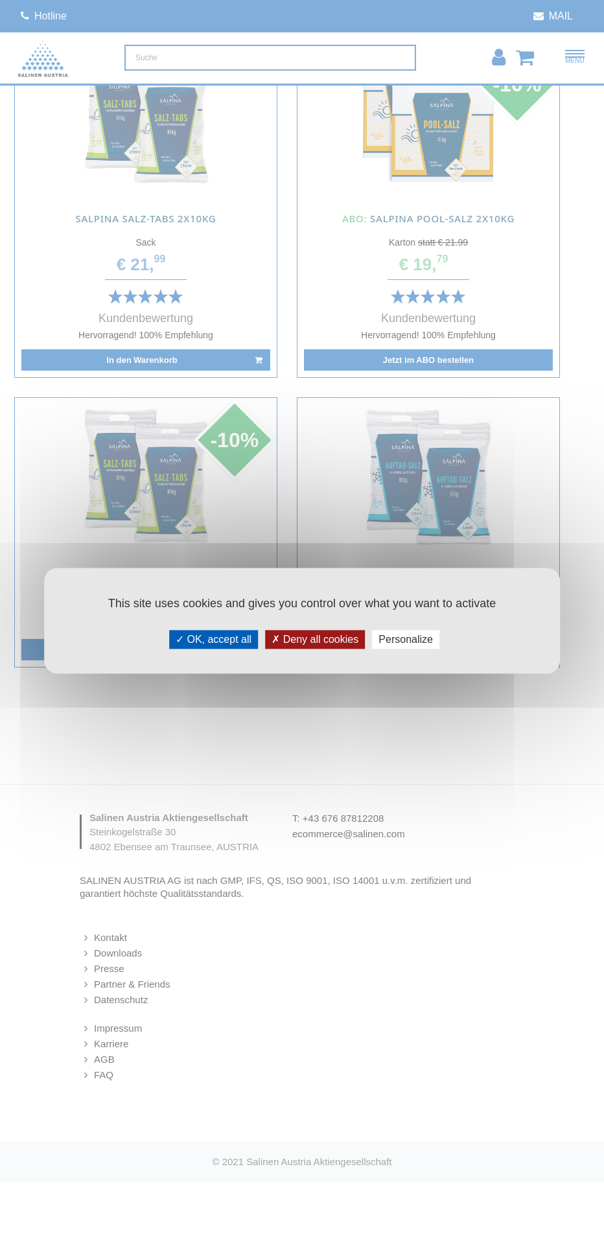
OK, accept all (213, 639)
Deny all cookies (315, 639)
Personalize (405, 639)
